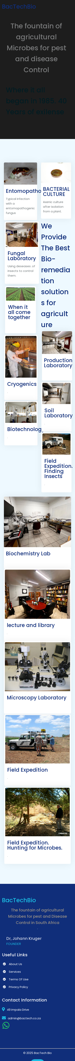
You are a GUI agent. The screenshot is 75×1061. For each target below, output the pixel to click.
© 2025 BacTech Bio (37, 1053)
